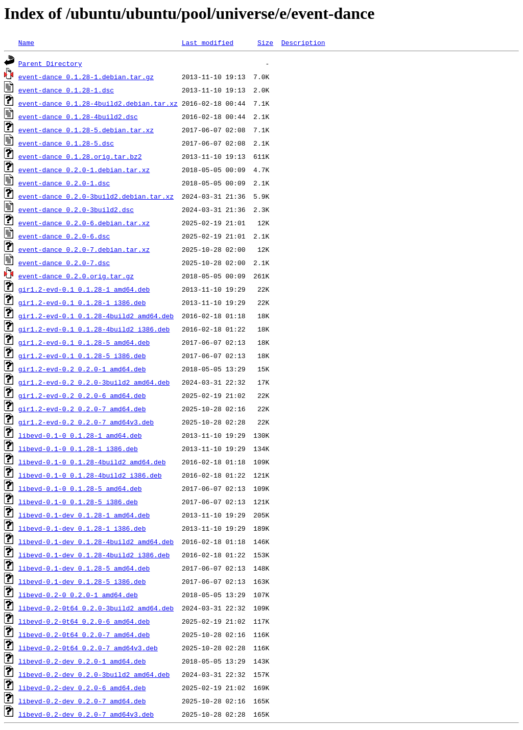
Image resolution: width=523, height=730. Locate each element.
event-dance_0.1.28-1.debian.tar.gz (86, 76)
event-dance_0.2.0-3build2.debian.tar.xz (96, 196)
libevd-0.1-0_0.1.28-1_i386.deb (78, 448)
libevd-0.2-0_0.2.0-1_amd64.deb (78, 594)
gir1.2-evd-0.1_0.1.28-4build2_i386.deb (94, 329)
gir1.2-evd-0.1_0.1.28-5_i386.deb (82, 355)
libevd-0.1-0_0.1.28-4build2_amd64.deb (92, 461)
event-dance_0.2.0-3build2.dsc (76, 209)
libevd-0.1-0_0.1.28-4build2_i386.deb (90, 475)
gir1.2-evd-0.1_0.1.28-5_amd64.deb (84, 342)
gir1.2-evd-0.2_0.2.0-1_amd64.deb (82, 368)
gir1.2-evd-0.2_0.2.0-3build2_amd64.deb (94, 382)
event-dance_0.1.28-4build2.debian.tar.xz (98, 103)
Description (303, 42)
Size (265, 42)
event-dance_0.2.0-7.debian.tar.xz (84, 249)
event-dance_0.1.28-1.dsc (66, 90)
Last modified (207, 42)
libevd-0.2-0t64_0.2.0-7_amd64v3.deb (88, 647)
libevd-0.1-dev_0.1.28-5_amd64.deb (84, 568)
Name (26, 42)
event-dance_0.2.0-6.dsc (64, 236)
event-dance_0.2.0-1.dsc (64, 182)
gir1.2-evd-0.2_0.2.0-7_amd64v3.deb (86, 422)
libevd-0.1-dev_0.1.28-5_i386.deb (82, 581)
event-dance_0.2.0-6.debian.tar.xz (84, 222)
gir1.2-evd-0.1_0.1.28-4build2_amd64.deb (96, 315)
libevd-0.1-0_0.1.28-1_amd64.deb (80, 435)
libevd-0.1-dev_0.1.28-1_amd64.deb (84, 515)
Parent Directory (50, 63)
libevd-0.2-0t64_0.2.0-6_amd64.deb (84, 621)
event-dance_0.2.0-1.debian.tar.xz (84, 169)
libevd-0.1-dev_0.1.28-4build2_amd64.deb (96, 541)
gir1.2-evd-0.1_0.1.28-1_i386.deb (82, 302)
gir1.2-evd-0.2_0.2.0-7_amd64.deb (82, 408)
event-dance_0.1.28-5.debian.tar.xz (86, 129)
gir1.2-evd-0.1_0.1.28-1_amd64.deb (84, 289)
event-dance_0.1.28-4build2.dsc (78, 116)
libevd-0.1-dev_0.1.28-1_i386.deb (82, 528)
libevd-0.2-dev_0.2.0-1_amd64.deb (82, 661)
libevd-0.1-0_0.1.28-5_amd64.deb (80, 488)
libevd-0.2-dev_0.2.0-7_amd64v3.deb (86, 714)
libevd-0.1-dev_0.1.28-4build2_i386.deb (94, 554)
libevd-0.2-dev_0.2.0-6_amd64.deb (82, 687)
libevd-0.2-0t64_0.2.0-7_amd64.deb (84, 634)
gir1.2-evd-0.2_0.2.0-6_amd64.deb (82, 395)
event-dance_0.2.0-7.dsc (64, 262)
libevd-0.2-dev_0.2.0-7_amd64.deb (82, 700)
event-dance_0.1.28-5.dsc (66, 143)
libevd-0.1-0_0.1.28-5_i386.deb (78, 501)
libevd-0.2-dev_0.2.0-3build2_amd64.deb (94, 674)
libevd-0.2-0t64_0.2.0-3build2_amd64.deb (96, 608)
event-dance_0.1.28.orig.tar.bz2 (80, 156)
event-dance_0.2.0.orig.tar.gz (76, 275)
